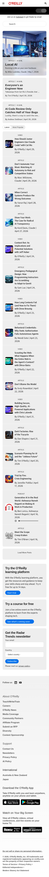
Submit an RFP (10, 727)
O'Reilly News (9, 710)
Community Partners (13, 718)
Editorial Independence (13, 867)
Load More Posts (24, 552)
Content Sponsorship (13, 735)
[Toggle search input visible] (45, 3)
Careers (6, 706)
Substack (20, 17)
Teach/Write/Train (11, 702)
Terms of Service (10, 864)
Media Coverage (11, 714)
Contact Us (8, 749)
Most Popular (18, 127)
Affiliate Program (11, 722)
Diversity (7, 731)
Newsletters (8, 753)
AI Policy (7, 761)
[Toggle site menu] (3, 3)
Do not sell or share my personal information (22, 851)
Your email (9, 640)
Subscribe (12, 661)
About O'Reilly (11, 696)
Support (7, 743)
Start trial (11, 592)
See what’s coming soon (18, 621)
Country (8, 650)
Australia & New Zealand (15, 775)
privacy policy (24, 665)
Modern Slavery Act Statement (16, 870)
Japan (6, 779)
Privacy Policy (10, 757)
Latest (6, 127)
